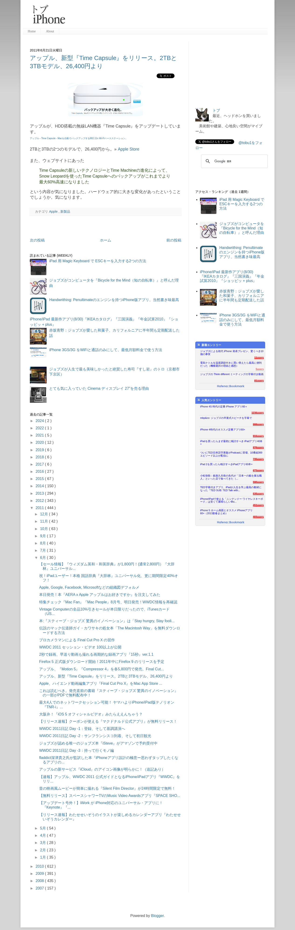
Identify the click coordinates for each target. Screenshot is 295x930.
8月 (43, 543)
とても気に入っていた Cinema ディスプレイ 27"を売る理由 (99, 388)
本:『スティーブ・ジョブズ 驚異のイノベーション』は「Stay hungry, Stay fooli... (107, 621)
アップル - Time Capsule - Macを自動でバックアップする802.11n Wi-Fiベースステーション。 (79, 138)
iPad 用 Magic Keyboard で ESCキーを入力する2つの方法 (97, 261)
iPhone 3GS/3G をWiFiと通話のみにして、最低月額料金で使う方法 (105, 350)
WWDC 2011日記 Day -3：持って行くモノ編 (76, 750)
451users (258, 505)
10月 (44, 529)
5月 (43, 828)
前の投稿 (173, 240)
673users (258, 470)
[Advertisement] (168, 16)
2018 (40, 457)
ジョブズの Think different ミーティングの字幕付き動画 (232, 374)
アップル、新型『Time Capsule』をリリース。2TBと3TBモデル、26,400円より (106, 676)
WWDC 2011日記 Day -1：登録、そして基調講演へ (82, 729)
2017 (40, 464)
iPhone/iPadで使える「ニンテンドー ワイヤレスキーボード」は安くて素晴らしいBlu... (231, 500)
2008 (40, 881)
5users (260, 369)
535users (258, 493)
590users (258, 482)
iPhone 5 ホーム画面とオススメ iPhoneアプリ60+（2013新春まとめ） (226, 512)
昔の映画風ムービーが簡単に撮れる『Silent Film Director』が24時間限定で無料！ (107, 788)
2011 (40, 508)
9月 (43, 536)
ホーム (105, 240)
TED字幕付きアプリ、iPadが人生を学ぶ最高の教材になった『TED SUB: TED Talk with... (230, 489)
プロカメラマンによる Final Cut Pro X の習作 (77, 640)
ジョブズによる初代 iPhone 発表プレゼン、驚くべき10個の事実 (232, 353)
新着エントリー (209, 345)
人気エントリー (209, 400)
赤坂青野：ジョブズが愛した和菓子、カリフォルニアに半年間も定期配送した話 (241, 295)
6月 (43, 558)
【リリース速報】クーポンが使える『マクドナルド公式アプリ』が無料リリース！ (108, 721)
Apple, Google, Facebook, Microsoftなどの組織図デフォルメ (89, 587)
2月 (43, 850)
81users (259, 380)
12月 (44, 514)
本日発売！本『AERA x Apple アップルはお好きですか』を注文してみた (99, 595)
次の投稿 (37, 240)
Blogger (157, 916)
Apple (53, 211)
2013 (40, 493)
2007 (40, 888)
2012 (40, 501)
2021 (40, 435)
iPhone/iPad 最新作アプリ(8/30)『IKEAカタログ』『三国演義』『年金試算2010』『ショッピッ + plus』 (232, 276)
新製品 (65, 211)
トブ (216, 110)
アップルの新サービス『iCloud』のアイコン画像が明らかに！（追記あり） (102, 769)
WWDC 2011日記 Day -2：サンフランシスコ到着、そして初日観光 (95, 736)
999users (258, 424)
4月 (43, 835)
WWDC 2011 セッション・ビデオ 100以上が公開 (80, 647)
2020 (40, 442)
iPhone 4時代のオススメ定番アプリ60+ (222, 429)
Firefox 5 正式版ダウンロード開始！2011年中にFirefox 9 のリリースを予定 (101, 662)
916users (258, 436)
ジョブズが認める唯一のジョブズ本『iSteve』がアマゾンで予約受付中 (98, 743)
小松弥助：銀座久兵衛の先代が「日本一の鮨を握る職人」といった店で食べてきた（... (231, 477)
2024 (40, 421)
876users (258, 447)
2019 (40, 450)
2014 (40, 486)
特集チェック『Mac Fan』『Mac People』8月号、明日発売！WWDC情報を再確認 (108, 602)
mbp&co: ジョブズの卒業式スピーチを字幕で (226, 417)
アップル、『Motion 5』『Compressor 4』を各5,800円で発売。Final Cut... (101, 669)
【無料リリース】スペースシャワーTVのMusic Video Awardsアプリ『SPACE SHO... (109, 796)
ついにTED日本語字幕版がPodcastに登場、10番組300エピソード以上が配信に (231, 454)
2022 (40, 428)
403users (258, 516)
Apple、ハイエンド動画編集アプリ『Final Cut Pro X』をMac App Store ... (100, 683)
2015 (40, 479)
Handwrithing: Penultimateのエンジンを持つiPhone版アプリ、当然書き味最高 (114, 300)
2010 (40, 866)
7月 (43, 550)
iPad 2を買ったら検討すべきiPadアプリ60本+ (226, 464)
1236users (257, 412)
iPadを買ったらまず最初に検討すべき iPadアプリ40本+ (231, 443)
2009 (40, 874)
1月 (43, 857)
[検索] (233, 161)
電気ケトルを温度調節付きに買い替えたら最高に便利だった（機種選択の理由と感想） (231, 364)
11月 (44, 521)
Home (32, 31)
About (50, 31)
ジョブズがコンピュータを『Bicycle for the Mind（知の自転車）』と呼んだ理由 (241, 228)
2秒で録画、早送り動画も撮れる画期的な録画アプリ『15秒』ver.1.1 (96, 654)
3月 (43, 843)
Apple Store (128, 149)
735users (258, 459)
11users (259, 357)
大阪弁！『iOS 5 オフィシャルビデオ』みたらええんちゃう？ (91, 714)
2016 (40, 471)
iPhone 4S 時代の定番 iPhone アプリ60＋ (223, 406)
